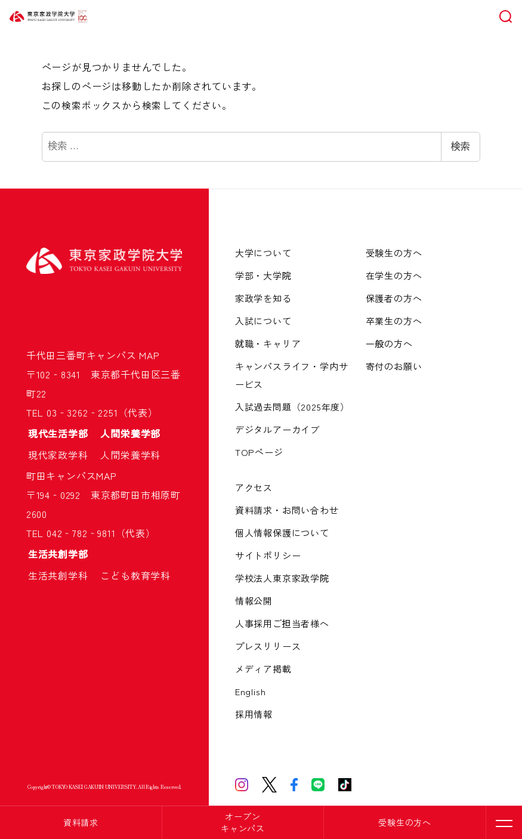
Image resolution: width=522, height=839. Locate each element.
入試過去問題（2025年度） (292, 406)
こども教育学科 (135, 575)
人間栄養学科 (130, 455)
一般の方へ (389, 343)
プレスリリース (268, 646)
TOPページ (259, 452)
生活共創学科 (63, 575)
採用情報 (254, 714)
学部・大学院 (263, 275)
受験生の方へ (404, 822)
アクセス (254, 487)
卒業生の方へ (394, 320)
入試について (263, 320)
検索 (460, 146)
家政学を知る (263, 298)
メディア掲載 (263, 668)
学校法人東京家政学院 (282, 578)
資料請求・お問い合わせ (287, 510)
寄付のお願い (394, 366)
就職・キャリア (268, 343)
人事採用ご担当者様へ (282, 623)
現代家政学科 (63, 455)
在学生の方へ (394, 275)
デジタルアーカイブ (277, 429)
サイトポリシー (268, 555)
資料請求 (80, 822)
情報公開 (254, 600)
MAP (149, 355)
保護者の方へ (394, 298)
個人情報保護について (282, 532)
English (250, 691)
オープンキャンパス (243, 822)
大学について (263, 252)
